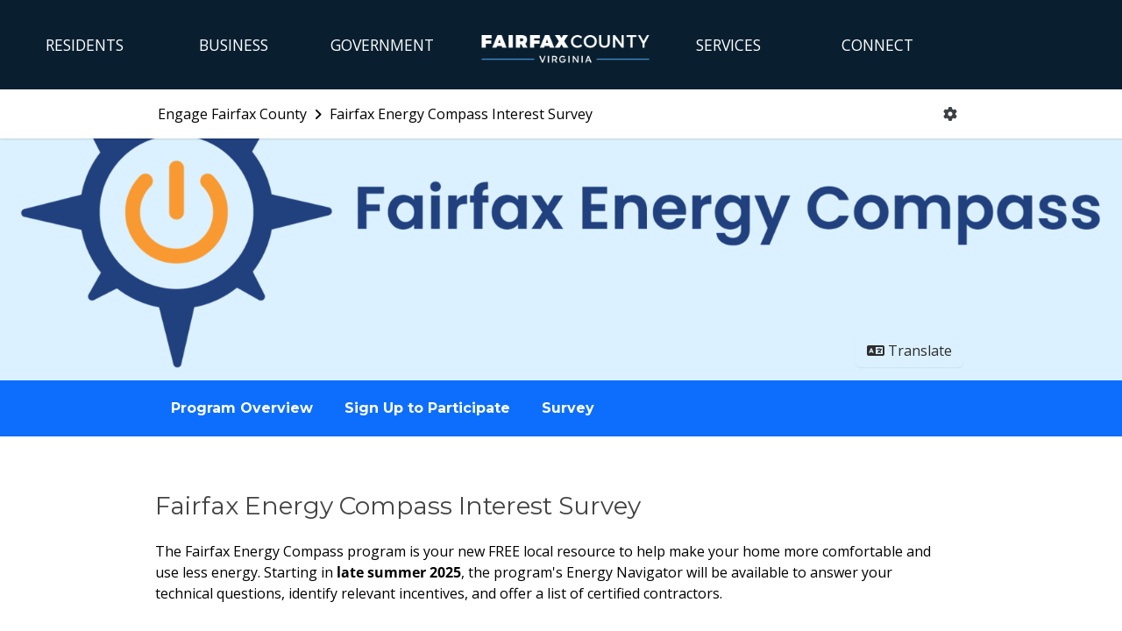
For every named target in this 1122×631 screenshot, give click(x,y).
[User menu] (950, 113)
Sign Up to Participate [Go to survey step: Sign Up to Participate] (427, 408)
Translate (909, 350)
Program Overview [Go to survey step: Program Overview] (242, 408)
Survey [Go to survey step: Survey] (568, 408)
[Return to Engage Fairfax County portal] (241, 114)
